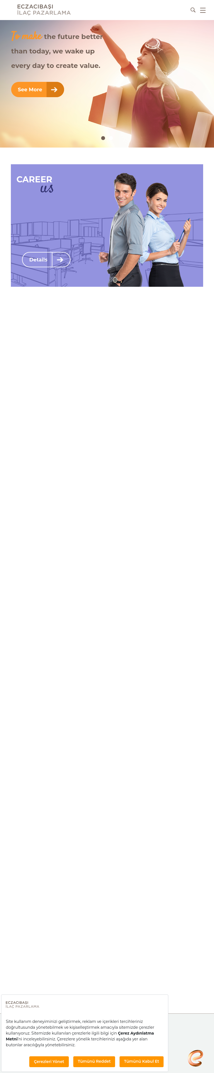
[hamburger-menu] (203, 10)
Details (46, 260)
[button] (103, 138)
